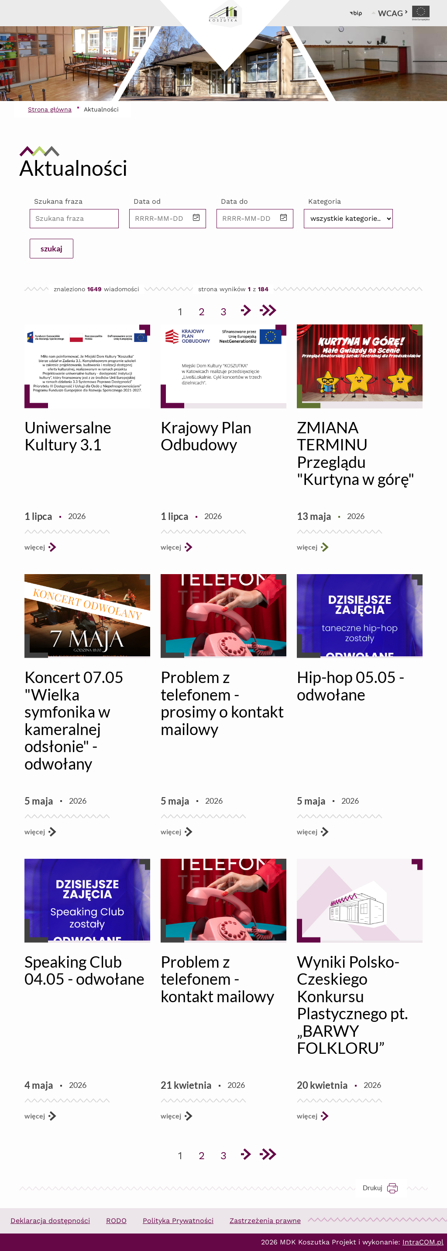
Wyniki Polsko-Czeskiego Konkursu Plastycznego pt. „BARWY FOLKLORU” (352, 1005)
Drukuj (385, 1188)
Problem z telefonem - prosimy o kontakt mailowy (222, 703)
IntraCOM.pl (423, 1242)
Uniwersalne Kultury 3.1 (67, 436)
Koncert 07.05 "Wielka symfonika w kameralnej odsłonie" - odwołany (74, 720)
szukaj (51, 248)
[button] (196, 218)
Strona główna (50, 109)
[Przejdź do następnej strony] (245, 311)
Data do (234, 201)
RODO (116, 1220)
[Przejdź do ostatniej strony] (267, 311)
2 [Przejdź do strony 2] (204, 310)
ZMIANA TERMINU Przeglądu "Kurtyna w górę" (355, 453)
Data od (147, 201)
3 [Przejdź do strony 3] (226, 310)
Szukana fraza (58, 201)
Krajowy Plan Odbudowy (206, 436)
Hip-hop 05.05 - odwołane (350, 685)
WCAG (393, 13)
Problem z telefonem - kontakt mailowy (217, 979)
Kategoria (324, 201)
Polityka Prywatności (178, 1220)
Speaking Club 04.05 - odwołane (84, 970)
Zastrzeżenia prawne (265, 1220)
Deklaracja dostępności (50, 1220)
